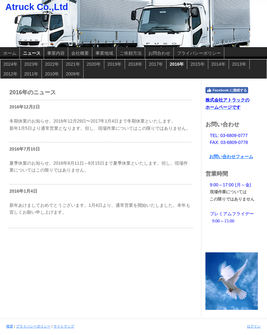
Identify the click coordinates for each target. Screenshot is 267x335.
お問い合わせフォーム (231, 156)
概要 (9, 326)
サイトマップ (63, 326)
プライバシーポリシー (33, 326)
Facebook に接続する (227, 90)
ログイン (254, 326)
